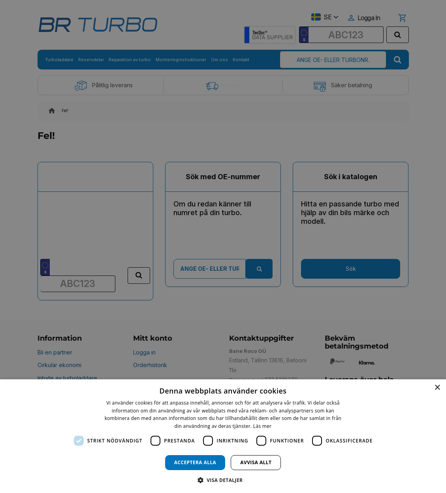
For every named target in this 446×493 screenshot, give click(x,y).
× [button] (437, 388)
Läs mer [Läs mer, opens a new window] (262, 426)
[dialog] (223, 436)
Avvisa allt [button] (255, 462)
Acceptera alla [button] (195, 462)
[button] (223, 480)
